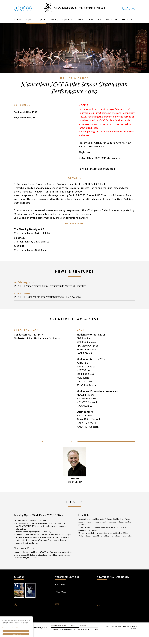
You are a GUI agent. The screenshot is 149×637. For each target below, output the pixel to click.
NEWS (81, 17)
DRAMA (54, 17)
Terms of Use (81, 619)
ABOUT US (112, 17)
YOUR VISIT (128, 17)
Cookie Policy (71, 619)
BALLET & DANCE (36, 17)
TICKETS (84, 165)
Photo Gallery (32, 593)
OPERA (18, 17)
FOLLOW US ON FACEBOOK (30, 608)
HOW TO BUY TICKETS (71, 599)
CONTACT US (106, 608)
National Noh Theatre (104, 590)
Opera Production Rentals (70, 615)
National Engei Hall (103, 587)
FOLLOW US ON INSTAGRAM (72, 608)
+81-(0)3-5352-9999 (69, 589)
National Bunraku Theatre (105, 593)
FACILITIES (95, 17)
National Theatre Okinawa (106, 595)
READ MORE (126, 286)
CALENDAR (68, 17)
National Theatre (103, 585)
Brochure (20, 593)
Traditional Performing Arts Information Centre (112, 598)
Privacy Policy (60, 619)
